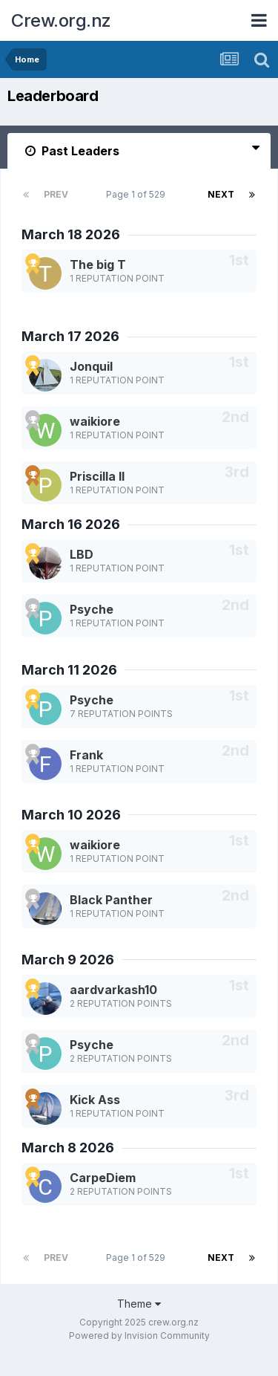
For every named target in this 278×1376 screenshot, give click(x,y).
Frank (86, 754)
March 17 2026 (70, 336)
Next (221, 194)
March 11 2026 (69, 670)
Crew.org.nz (61, 20)
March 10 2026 (71, 814)
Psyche (91, 609)
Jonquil (91, 366)
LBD (81, 554)
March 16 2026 (70, 524)
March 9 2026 (67, 959)
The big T (98, 264)
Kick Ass (95, 1099)
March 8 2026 (67, 1147)
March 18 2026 (70, 234)
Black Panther (111, 899)
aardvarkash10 (113, 989)
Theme (139, 1303)
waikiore (95, 421)
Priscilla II (97, 476)
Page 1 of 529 (138, 194)
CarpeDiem (103, 1177)
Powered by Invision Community (139, 1335)
